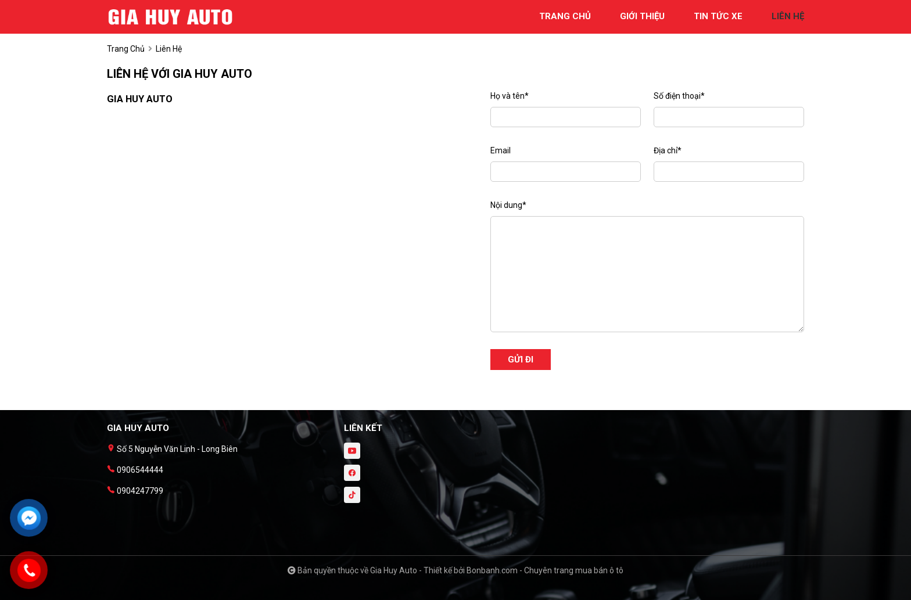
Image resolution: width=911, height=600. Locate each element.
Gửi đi (520, 359)
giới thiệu (642, 16)
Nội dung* (508, 205)
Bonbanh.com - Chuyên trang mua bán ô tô (545, 570)
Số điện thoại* (679, 95)
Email (500, 150)
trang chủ (565, 16)
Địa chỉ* (668, 150)
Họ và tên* (509, 95)
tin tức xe (718, 16)
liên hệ (788, 16)
